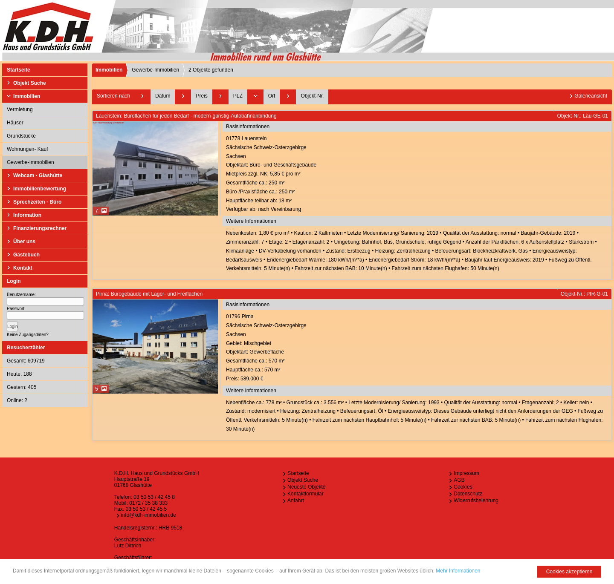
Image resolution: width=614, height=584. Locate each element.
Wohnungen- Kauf (27, 149)
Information (27, 215)
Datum (162, 96)
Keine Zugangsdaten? (28, 334)
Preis (201, 96)
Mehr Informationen (458, 571)
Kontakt (22, 268)
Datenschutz (468, 494)
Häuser (15, 123)
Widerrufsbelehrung (476, 500)
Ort (271, 96)
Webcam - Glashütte (37, 175)
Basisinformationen (247, 126)
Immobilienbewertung (39, 189)
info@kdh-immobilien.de (148, 515)
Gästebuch (26, 255)
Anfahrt (295, 500)
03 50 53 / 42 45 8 (154, 497)
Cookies (463, 487)
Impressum (466, 473)
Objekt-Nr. (312, 96)
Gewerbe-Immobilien (30, 162)
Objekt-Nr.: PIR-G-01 (584, 294)
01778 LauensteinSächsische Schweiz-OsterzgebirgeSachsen (417, 174)
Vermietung (20, 109)
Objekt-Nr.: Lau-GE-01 (582, 116)
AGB (459, 480)
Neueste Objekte (306, 487)
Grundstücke (21, 136)
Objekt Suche (29, 83)
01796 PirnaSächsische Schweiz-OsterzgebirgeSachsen (417, 348)
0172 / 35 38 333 (148, 503)
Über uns (24, 242)
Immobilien (26, 96)
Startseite (18, 70)
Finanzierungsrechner (40, 228)
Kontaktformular (305, 494)
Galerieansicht (590, 96)
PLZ (238, 96)
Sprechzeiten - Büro (37, 202)
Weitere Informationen (251, 221)
